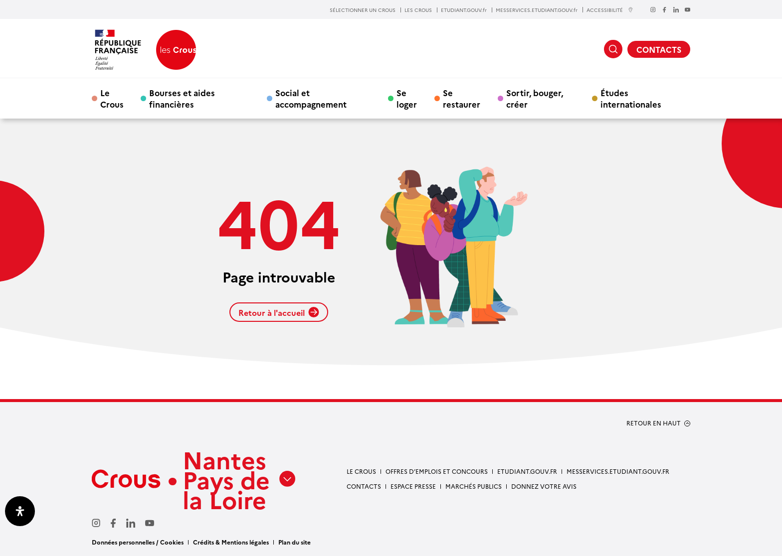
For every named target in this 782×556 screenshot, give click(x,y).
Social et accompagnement (311, 98)
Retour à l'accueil (278, 312)
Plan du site (294, 542)
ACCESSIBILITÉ (609, 9)
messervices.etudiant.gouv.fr (618, 471)
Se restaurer (461, 98)
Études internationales (630, 98)
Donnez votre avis (544, 486)
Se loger (406, 98)
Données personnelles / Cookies (138, 542)
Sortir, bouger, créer (534, 98)
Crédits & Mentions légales (231, 542)
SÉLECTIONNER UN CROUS (362, 9)
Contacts (364, 486)
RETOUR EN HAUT (653, 423)
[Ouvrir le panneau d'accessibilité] (20, 511)
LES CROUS (418, 9)
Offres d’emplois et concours (437, 471)
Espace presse (413, 486)
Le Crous (112, 98)
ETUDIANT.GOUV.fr (464, 9)
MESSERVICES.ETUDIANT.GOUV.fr (537, 9)
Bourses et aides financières (182, 98)
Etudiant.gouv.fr (527, 471)
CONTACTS (658, 49)
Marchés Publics (473, 486)
